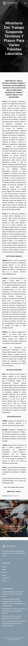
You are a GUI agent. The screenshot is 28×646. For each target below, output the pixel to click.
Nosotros (4, 566)
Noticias (4, 575)
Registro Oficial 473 (13, 496)
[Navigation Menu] (25, 3)
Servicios (4, 572)
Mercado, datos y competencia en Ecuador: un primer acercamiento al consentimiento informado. (14, 611)
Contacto (4, 581)
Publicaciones (5, 578)
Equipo (4, 569)
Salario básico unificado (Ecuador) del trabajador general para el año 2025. (12, 617)
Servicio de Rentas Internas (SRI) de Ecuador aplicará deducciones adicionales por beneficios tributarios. (14, 623)
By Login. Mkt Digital (16, 639)
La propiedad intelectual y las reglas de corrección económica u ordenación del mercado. (12, 594)
